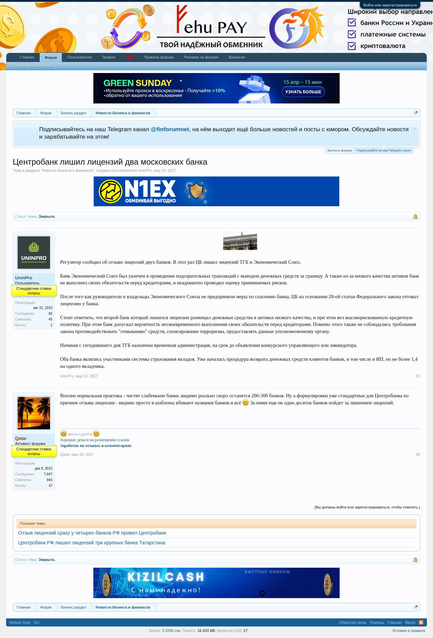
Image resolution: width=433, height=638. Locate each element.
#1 (418, 376)
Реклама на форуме (201, 57)
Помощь (377, 622)
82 (50, 313)
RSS (421, 622)
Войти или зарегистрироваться (390, 5)
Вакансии (237, 57)
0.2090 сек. (171, 631)
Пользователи (79, 57)
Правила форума (159, 57)
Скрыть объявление (414, 128)
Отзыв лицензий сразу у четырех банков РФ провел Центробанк (92, 533)
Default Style (19, 622)
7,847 (48, 474)
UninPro (145, 170)
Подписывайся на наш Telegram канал (384, 150)
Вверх (410, 622)
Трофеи (108, 57)
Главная (27, 57)
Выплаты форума (339, 150)
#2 (418, 454)
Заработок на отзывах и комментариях (96, 445)
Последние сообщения (32, 66)
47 (50, 486)
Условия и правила (408, 631)
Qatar (65, 454)
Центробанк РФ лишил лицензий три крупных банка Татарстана (91, 542)
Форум (51, 57)
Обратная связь (352, 622)
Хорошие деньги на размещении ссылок (95, 440)
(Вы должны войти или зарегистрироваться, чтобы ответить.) (367, 507)
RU (36, 622)
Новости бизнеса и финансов (67, 170)
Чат (130, 57)
